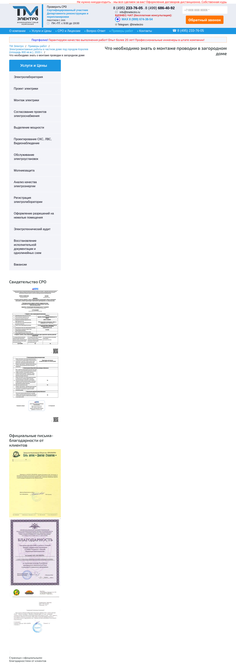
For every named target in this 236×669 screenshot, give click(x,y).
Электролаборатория (28, 77)
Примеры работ (122, 30)
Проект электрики (26, 88)
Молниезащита (24, 170)
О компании (17, 30)
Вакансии (20, 264)
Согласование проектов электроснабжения (30, 113)
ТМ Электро (16, 46)
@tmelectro (136, 24)
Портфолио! (40, 39)
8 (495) (128, 8)
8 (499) (160, 8)
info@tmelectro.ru (130, 12)
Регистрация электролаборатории (28, 199)
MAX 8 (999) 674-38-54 (134, 19)
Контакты (145, 30)
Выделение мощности (29, 127)
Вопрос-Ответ (95, 30)
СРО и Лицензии (69, 30)
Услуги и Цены (41, 30)
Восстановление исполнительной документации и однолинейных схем (27, 246)
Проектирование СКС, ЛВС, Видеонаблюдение (33, 141)
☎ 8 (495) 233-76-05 (188, 30)
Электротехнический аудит (32, 229)
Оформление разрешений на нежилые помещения (34, 215)
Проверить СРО (57, 6)
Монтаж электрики (26, 100)
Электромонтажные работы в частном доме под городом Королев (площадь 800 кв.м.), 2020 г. (48, 51)
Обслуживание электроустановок (26, 156)
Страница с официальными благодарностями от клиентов (27, 659)
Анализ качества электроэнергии (25, 184)
